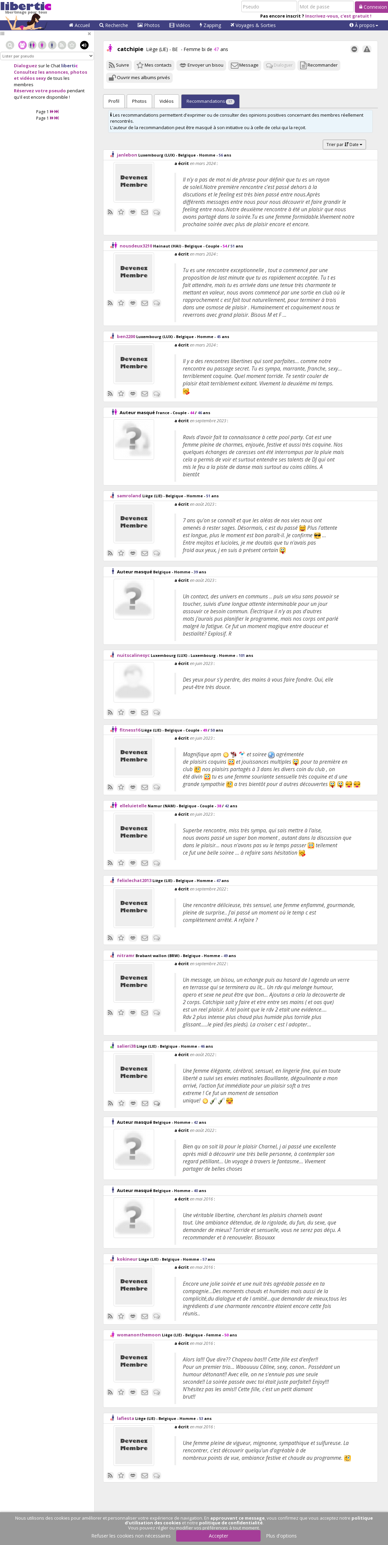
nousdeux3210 (136, 246)
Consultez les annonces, (41, 72)
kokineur (127, 1259)
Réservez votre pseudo (40, 91)
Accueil (79, 25)
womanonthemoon (139, 1335)
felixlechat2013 (134, 880)
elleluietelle (133, 806)
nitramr (126, 955)
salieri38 (126, 1046)
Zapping (210, 25)
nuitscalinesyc (133, 655)
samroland (129, 496)
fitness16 (130, 730)
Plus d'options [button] (281, 1535)
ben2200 (126, 336)
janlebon (127, 155)
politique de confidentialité (231, 1523)
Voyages (253, 25)
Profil (113, 101)
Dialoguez (25, 66)
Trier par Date (344, 144)
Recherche (113, 25)
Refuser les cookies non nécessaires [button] (131, 1535)
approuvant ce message (237, 1518)
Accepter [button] (218, 1535)
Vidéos (179, 25)
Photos (149, 25)
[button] (364, 25)
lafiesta (125, 1418)
